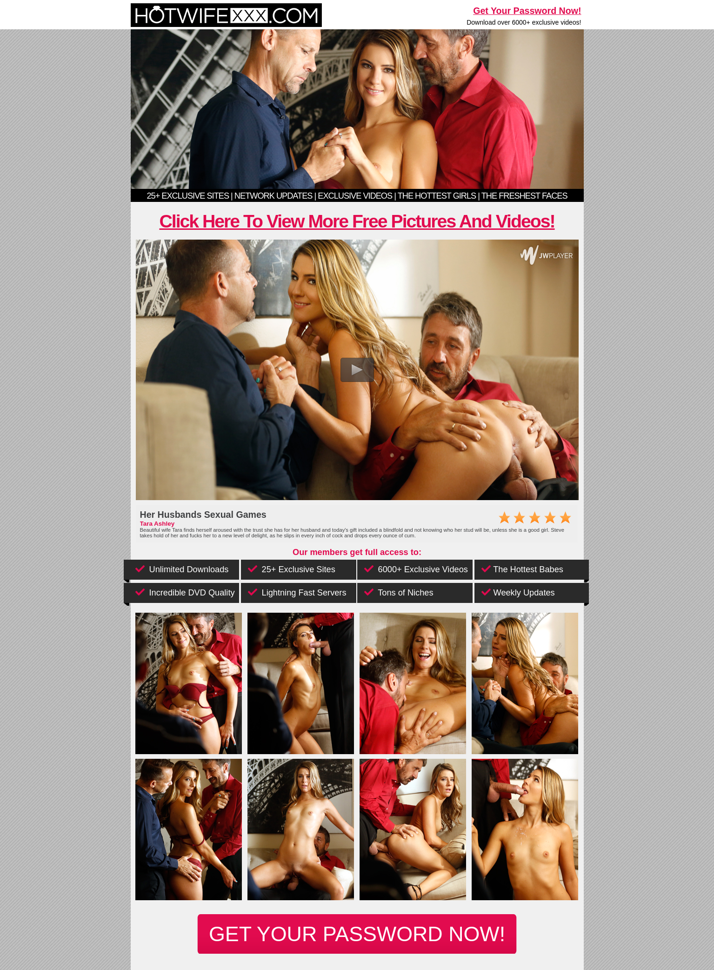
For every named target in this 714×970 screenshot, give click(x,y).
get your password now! (357, 933)
